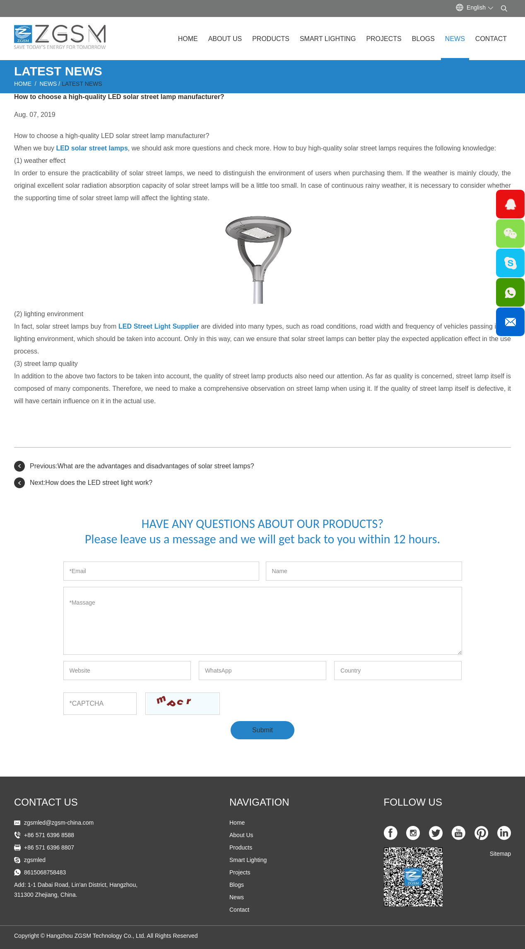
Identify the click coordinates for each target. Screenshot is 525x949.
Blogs (423, 38)
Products (270, 38)
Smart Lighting (328, 38)
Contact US (46, 802)
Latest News (82, 83)
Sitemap (500, 853)
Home (188, 38)
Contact (491, 38)
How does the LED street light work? (98, 482)
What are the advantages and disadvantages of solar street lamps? (156, 466)
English (476, 7)
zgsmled (35, 860)
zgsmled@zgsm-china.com (59, 822)
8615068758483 (45, 872)
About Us (225, 38)
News (455, 38)
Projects (383, 38)
